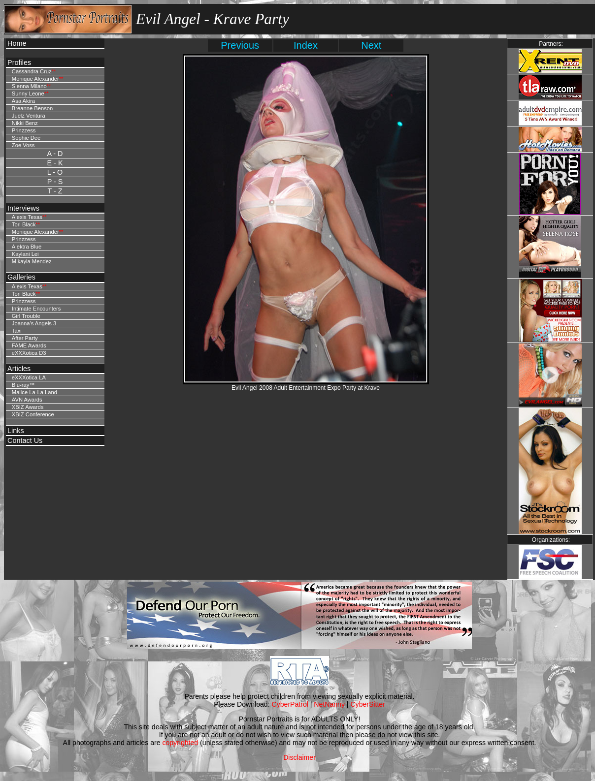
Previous (240, 45)
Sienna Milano (29, 86)
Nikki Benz (25, 123)
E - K (55, 163)
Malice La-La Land (34, 392)
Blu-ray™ (23, 385)
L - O (55, 172)
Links (15, 431)
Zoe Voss (23, 145)
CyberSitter (367, 704)
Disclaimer (299, 757)
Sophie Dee (26, 138)
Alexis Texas (27, 217)
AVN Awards (27, 400)
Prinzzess (24, 130)
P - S (55, 182)
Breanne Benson (32, 108)
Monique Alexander (35, 79)
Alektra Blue (26, 247)
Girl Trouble (26, 316)
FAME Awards (29, 345)
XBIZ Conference (33, 414)
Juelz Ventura (28, 116)
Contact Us (24, 440)
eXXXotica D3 (29, 353)
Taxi (17, 331)
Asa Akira (23, 101)
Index (306, 45)
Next (371, 45)
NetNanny (329, 704)
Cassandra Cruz (32, 71)
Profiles (19, 62)
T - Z (54, 191)
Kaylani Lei (25, 254)
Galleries (21, 277)
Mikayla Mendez (32, 261)
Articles (19, 369)
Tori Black (24, 224)
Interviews (23, 208)
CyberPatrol (290, 704)
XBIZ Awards (27, 407)
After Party (25, 338)
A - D (55, 153)
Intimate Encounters (36, 309)
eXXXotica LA (29, 377)
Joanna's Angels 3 (34, 323)
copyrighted (180, 743)
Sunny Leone (28, 93)
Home (16, 43)
